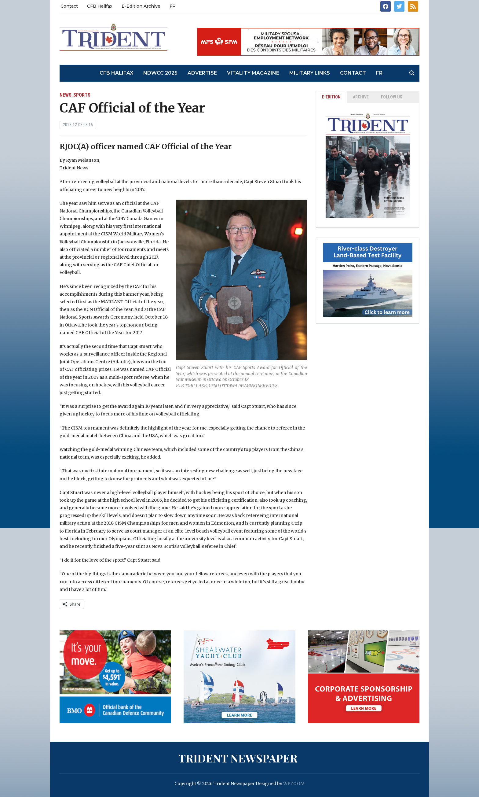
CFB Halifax (99, 6)
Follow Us (391, 96)
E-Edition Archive (141, 6)
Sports (81, 95)
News (65, 95)
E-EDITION (331, 96)
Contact (69, 6)
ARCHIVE (361, 96)
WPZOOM (294, 783)
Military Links (309, 73)
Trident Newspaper (238, 758)
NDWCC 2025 (160, 73)
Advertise (202, 73)
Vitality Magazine (253, 73)
